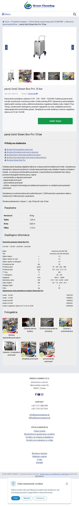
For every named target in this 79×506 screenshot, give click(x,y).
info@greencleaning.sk (39, 415)
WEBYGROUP (39, 476)
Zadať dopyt (55, 121)
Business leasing (39, 453)
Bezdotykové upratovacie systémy (39, 434)
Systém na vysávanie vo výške (39, 440)
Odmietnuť (40, 498)
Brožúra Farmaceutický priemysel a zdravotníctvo (26, 157)
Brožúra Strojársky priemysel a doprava (22, 152)
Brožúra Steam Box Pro (16, 160)
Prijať (16, 498)
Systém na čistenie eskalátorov (39, 437)
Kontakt (39, 462)
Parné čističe (39, 431)
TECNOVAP (33, 94)
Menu (6, 14)
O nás (39, 459)
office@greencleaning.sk (39, 418)
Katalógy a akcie (39, 456)
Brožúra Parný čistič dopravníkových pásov (24, 155)
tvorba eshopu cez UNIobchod (50, 474)
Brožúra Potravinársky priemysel (20, 149)
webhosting (65, 474)
